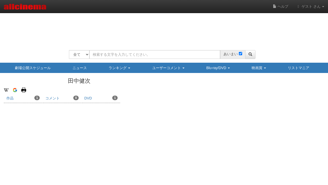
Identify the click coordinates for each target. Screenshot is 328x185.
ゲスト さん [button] (310, 6)
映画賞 (259, 68)
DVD (101, 98)
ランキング (119, 68)
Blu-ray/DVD (218, 68)
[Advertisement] (162, 28)
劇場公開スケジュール (33, 68)
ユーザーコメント (168, 68)
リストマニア (298, 68)
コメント (62, 98)
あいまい (230, 54)
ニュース (80, 68)
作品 (23, 98)
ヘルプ (280, 6)
